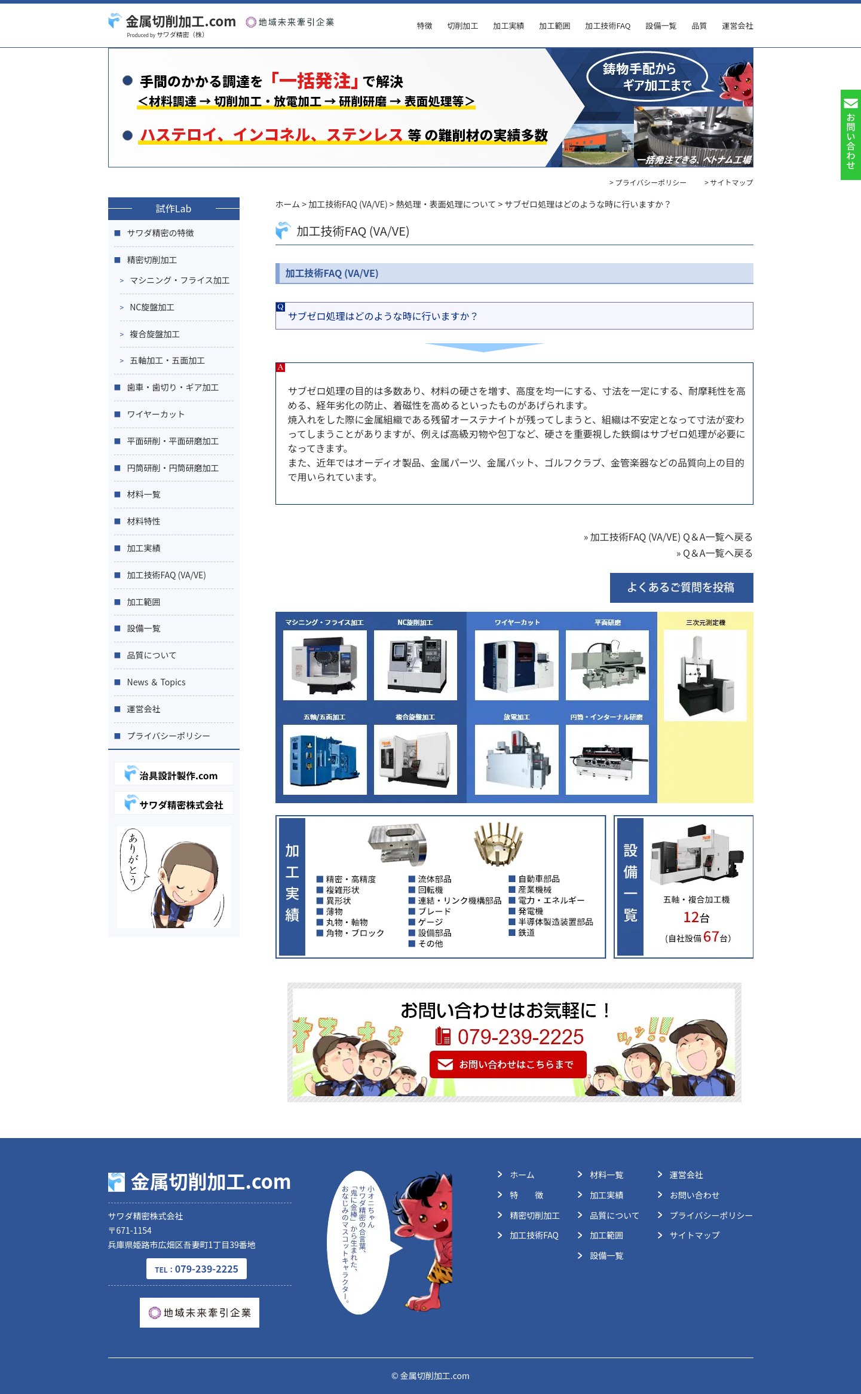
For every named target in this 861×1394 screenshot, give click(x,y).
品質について (152, 655)
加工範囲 (554, 25)
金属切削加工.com (172, 20)
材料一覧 (144, 494)
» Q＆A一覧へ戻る (714, 552)
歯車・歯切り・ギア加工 (173, 387)
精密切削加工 (152, 260)
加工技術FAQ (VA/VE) (167, 575)
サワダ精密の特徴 (160, 233)
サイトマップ (695, 1235)
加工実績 (508, 25)
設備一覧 (660, 25)
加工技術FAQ (607, 25)
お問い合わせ (695, 1195)
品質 (699, 25)
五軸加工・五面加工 (167, 360)
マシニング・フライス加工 (180, 280)
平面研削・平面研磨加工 (173, 441)
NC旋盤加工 (152, 307)
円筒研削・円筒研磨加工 (173, 468)
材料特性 (144, 521)
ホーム (522, 1175)
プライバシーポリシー (169, 736)
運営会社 (737, 25)
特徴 (424, 25)
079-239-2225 (196, 1268)
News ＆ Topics (156, 682)
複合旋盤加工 (155, 334)
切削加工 (462, 25)
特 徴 (526, 1195)
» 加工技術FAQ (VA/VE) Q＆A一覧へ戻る (668, 536)
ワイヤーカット (156, 414)
